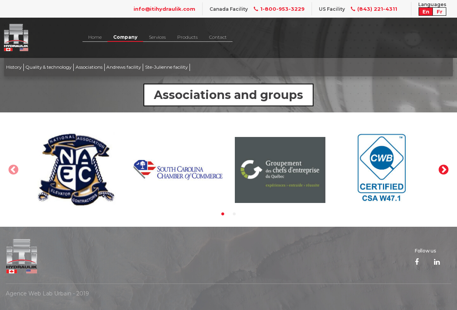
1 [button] (223, 214)
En (425, 11)
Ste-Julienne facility (166, 67)
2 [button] (234, 214)
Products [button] (187, 37)
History (13, 67)
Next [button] (443, 170)
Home (95, 37)
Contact (218, 37)
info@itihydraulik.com (164, 9)
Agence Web (23, 293)
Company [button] (125, 37)
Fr (439, 11)
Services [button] (157, 37)
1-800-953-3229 (276, 9)
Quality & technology (48, 67)
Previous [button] (13, 170)
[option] (76, 170)
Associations (89, 67)
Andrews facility (123, 67)
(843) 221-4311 (371, 9)
